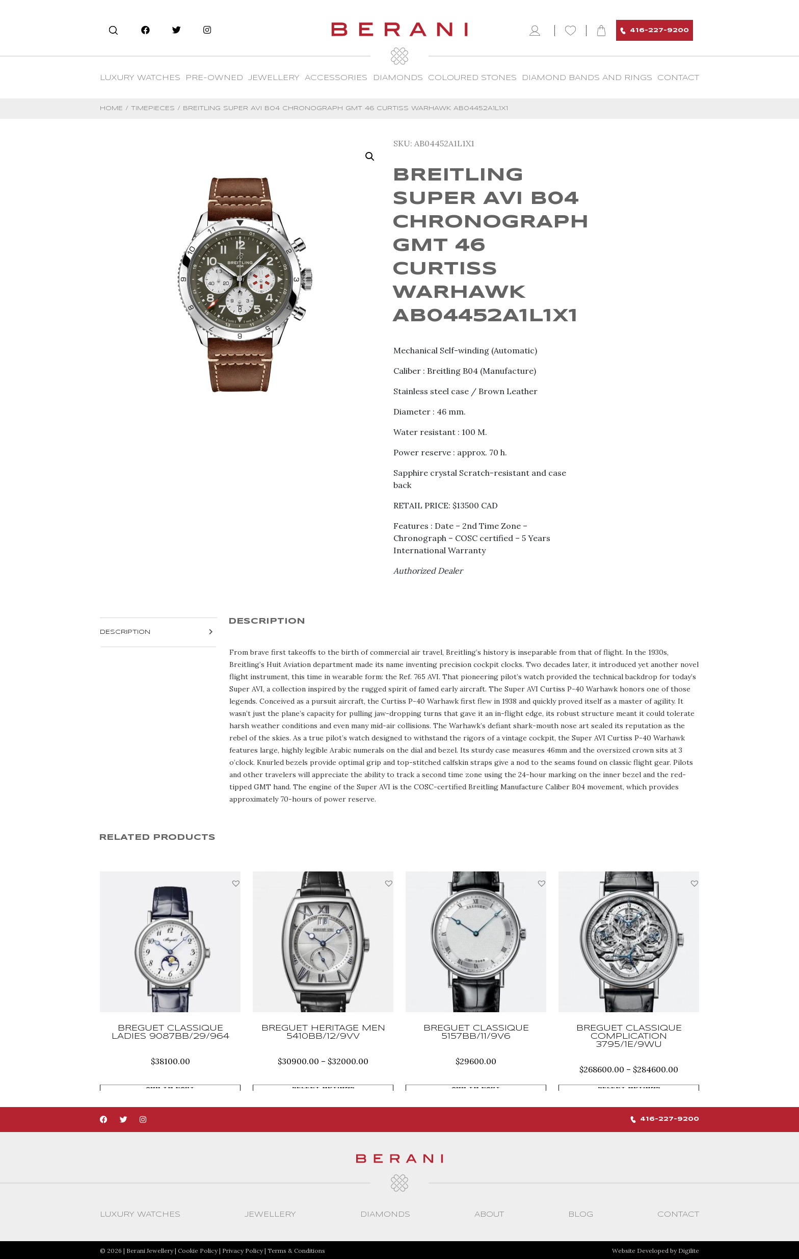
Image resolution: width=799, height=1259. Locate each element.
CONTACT (678, 78)
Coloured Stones (472, 78)
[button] (236, 883)
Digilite (688, 1249)
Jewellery (274, 78)
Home (111, 108)
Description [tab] (125, 632)
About (489, 1213)
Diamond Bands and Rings (587, 78)
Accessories (336, 78)
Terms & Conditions (296, 1249)
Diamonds (398, 78)
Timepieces (153, 108)
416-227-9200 (654, 31)
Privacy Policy (242, 1249)
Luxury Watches (140, 78)
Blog (580, 1213)
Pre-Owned (214, 78)
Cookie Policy (198, 1249)
